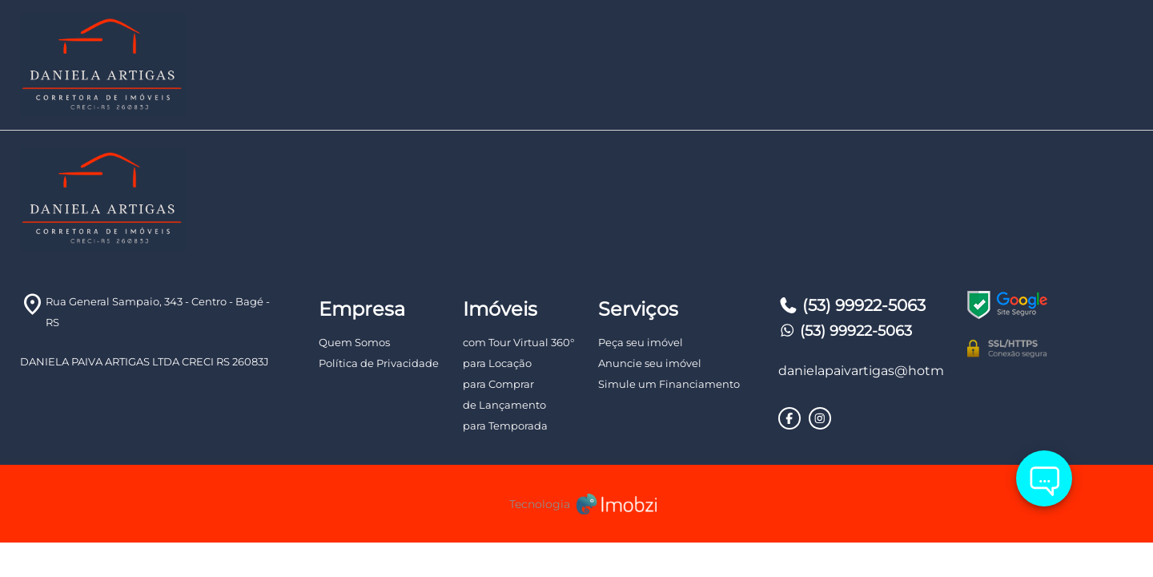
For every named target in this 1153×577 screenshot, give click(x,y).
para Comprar (498, 383)
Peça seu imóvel (640, 342)
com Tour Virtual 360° (518, 342)
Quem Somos (354, 342)
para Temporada (505, 425)
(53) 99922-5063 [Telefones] (852, 305)
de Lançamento (504, 404)
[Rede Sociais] (789, 418)
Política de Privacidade (379, 363)
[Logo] (205, 65)
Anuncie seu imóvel (649, 363)
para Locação (497, 363)
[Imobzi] (576, 504)
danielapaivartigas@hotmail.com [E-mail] (861, 370)
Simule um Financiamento (669, 383)
